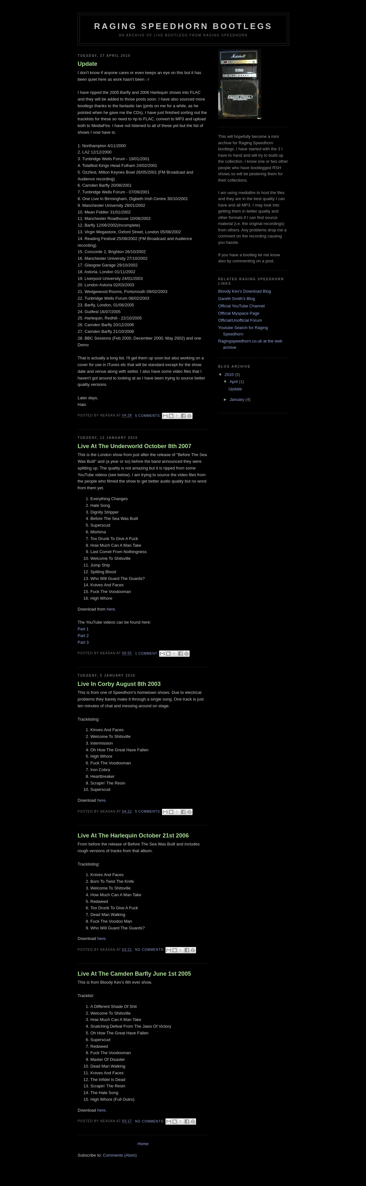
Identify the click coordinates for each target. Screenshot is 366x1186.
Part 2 (83, 635)
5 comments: (148, 415)
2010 (230, 374)
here (111, 609)
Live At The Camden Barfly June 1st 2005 (134, 974)
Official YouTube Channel (241, 306)
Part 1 (83, 629)
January (238, 399)
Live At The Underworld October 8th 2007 (134, 446)
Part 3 (83, 642)
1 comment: (147, 653)
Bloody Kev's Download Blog (244, 291)
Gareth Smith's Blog (236, 298)
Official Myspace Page (238, 313)
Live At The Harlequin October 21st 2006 (133, 835)
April (234, 381)
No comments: (150, 949)
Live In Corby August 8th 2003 (119, 684)
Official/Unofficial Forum (240, 320)
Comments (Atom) (120, 1155)
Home (143, 1143)
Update (87, 64)
